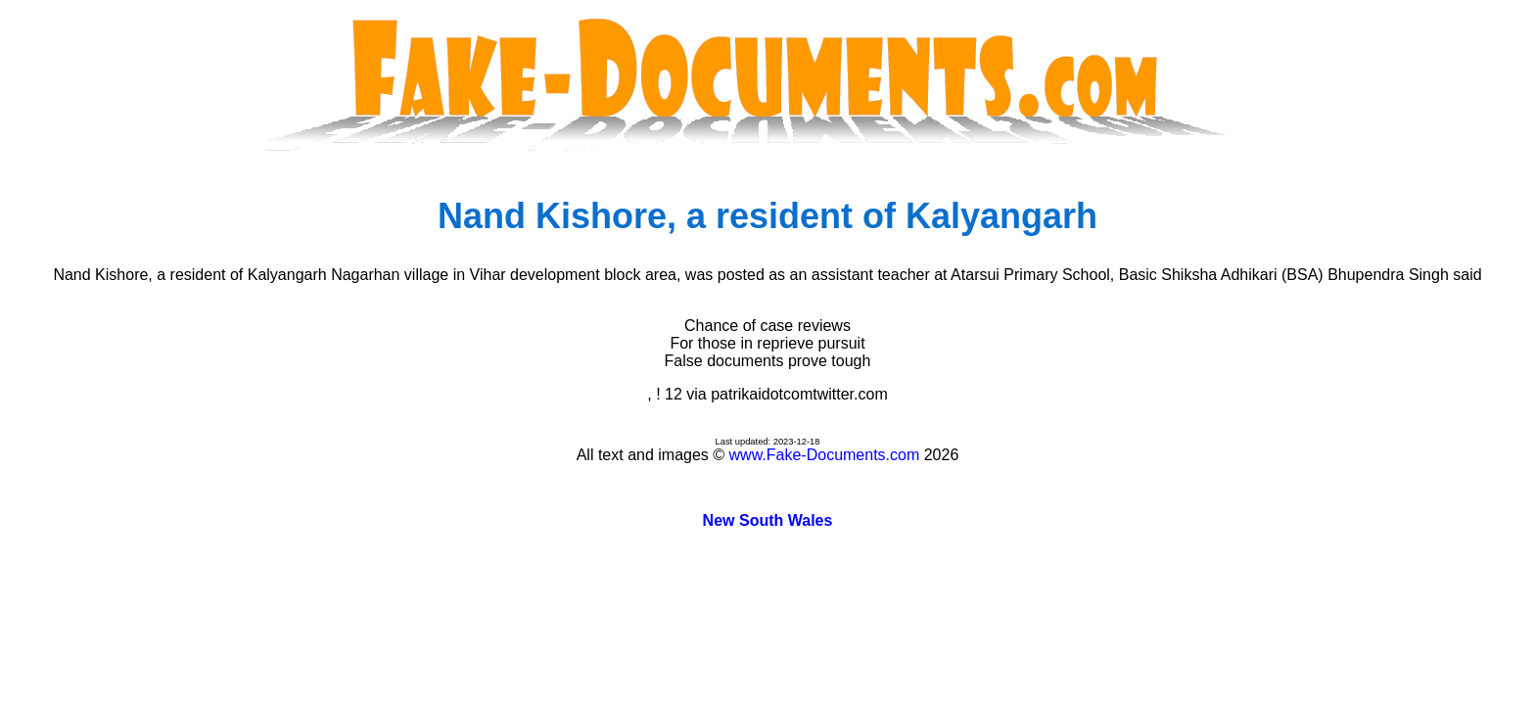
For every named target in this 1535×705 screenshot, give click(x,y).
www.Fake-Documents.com (824, 454)
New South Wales (768, 520)
